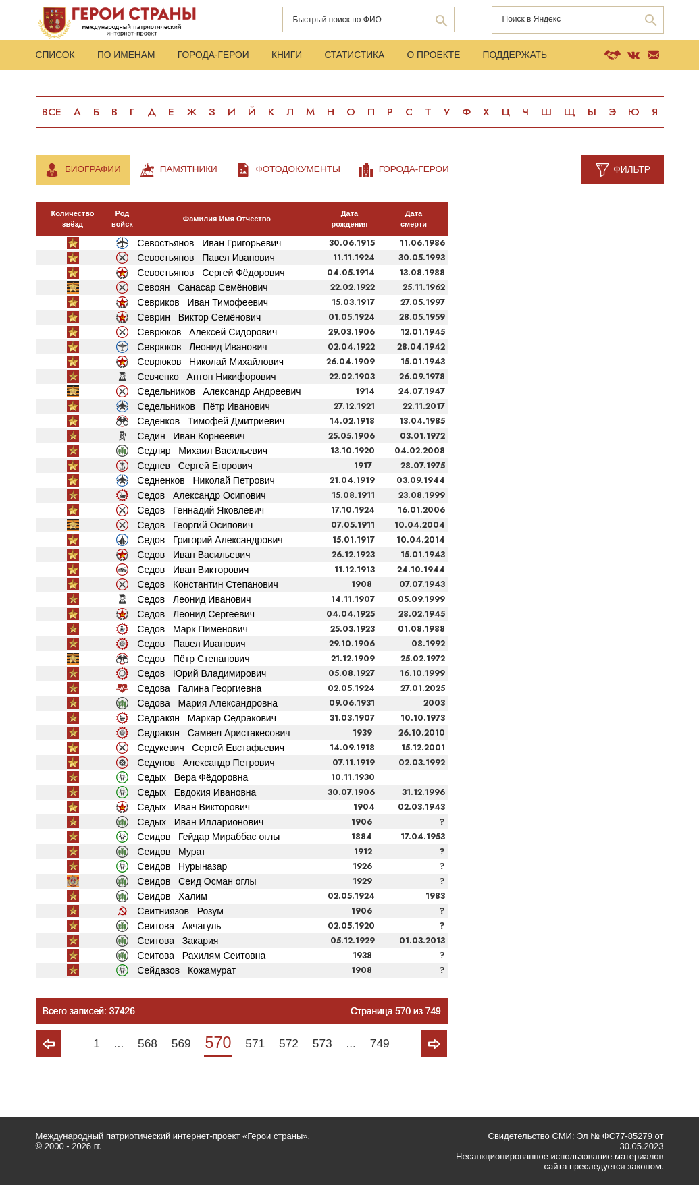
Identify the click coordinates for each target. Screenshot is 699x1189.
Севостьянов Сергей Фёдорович (210, 276)
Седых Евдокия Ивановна (196, 795)
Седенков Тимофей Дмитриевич (210, 424)
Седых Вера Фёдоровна (192, 780)
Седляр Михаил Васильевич (202, 454)
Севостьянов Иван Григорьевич (209, 246)
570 (216, 1045)
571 (255, 1046)
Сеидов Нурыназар (182, 869)
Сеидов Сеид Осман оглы (196, 884)
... (113, 1046)
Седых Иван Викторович (193, 810)
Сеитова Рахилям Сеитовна (201, 958)
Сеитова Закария (177, 944)
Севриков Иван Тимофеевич (202, 305)
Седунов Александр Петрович (205, 766)
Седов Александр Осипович (201, 498)
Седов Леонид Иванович (194, 602)
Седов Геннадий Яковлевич (200, 513)
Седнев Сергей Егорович (194, 469)
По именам (129, 56)
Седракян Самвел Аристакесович (213, 736)
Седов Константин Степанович (207, 587)
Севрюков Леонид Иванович (202, 350)
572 (291, 1046)
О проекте (448, 56)
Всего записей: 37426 (90, 1014)
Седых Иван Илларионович (200, 825)
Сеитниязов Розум (180, 914)
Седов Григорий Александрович (209, 543)
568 (143, 1046)
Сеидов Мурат (171, 855)
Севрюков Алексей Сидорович (207, 335)
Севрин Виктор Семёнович (199, 320)
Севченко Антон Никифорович (206, 380)
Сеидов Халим (172, 899)
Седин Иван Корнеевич (190, 439)
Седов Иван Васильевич (193, 558)
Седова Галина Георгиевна (199, 691)
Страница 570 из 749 (394, 1014)
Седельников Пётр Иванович (203, 409)
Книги (295, 56)
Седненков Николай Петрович (205, 483)
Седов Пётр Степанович (193, 662)
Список (56, 56)
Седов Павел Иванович (191, 647)
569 (178, 1046)
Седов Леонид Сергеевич (196, 617)
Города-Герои (219, 56)
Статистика (365, 56)
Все (51, 115)
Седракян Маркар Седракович (206, 721)
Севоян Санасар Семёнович (202, 290)
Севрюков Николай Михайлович (210, 365)
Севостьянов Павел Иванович (206, 261)
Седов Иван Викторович (193, 573)
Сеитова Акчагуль (179, 929)
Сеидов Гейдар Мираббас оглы (208, 840)
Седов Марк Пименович (192, 632)
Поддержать (532, 56)
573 (326, 1046)
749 (386, 1046)
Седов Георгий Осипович (195, 528)
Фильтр (631, 172)
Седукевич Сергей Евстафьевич (210, 751)
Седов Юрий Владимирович (201, 676)
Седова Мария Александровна (207, 706)
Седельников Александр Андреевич (219, 394)
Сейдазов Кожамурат (186, 973)
